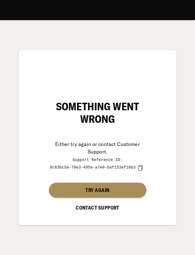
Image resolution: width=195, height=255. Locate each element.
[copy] (140, 167)
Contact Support (97, 207)
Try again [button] (97, 190)
